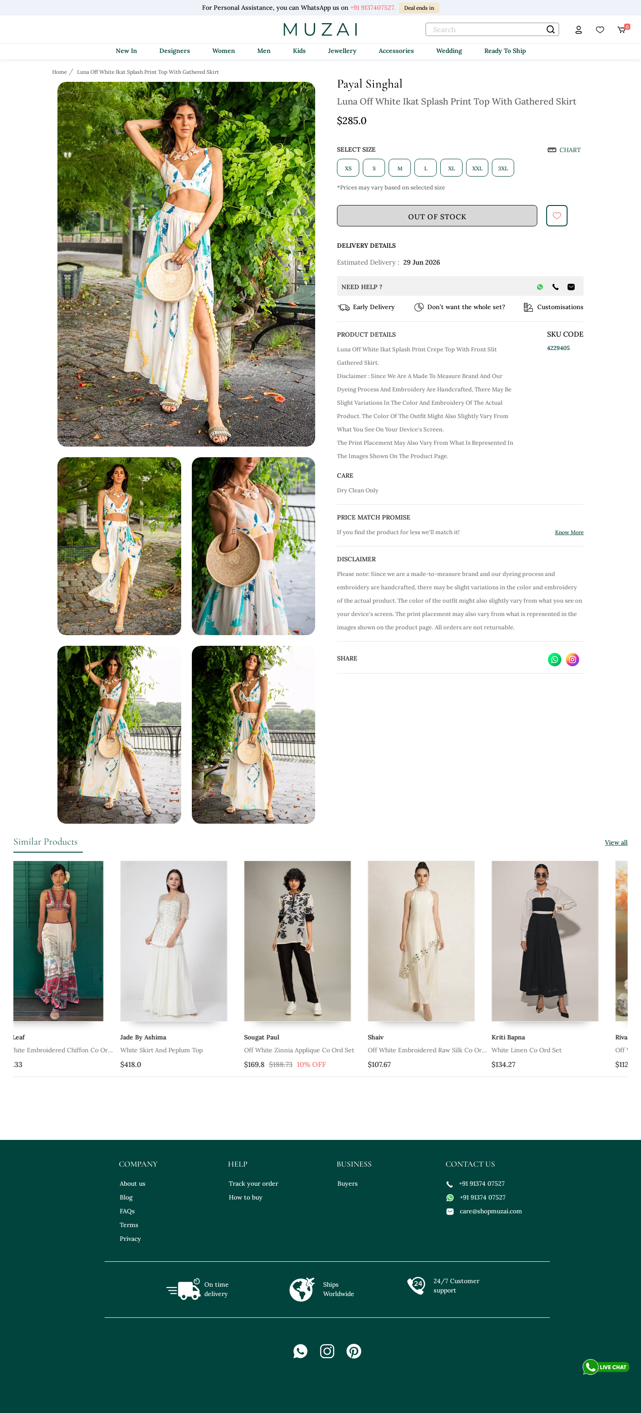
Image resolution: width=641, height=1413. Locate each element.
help (237, 1164)
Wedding (449, 51)
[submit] (557, 215)
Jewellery (342, 51)
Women (223, 51)
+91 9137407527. (372, 8)
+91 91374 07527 (475, 1184)
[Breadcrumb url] (60, 72)
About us (133, 1184)
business (354, 1164)
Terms (129, 1225)
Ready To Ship (505, 51)
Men (264, 51)
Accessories (396, 51)
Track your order (253, 1184)
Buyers (347, 1184)
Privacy (130, 1239)
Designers (174, 51)
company (138, 1164)
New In (126, 51)
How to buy (246, 1197)
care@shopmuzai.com (484, 1211)
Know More (569, 532)
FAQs (127, 1211)
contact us (470, 1164)
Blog (126, 1197)
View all (616, 842)
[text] (492, 29)
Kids (299, 51)
